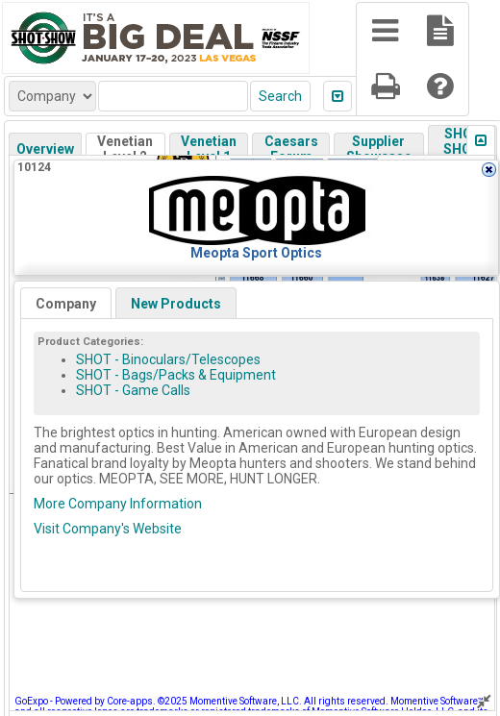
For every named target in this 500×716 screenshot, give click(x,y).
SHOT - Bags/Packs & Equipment (176, 375)
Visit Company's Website (108, 528)
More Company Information (118, 503)
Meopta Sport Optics (256, 252)
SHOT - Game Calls (133, 390)
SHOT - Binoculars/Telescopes (168, 359)
